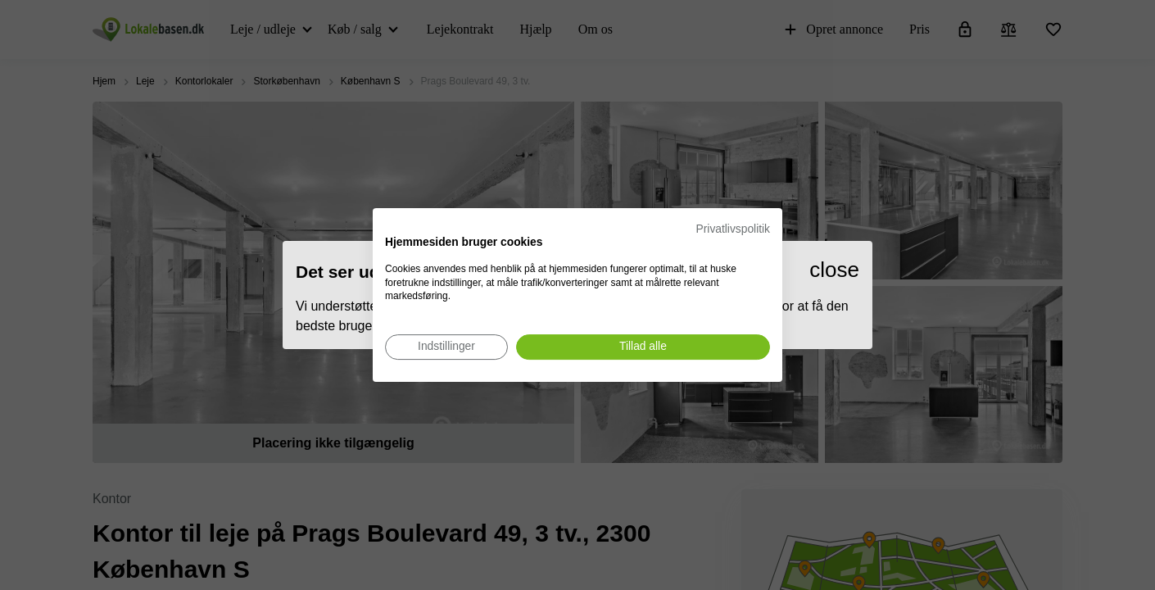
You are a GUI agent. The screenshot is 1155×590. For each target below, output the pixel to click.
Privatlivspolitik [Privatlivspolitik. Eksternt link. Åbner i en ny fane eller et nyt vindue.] (733, 229)
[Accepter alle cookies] (643, 347)
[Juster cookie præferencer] (446, 347)
